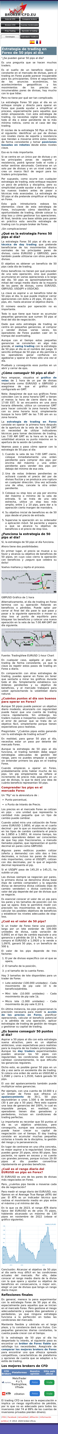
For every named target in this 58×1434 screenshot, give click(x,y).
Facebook (12, 1417)
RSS (4, 1417)
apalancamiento (12, 1096)
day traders (26, 1051)
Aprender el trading (29, 31)
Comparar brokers (29, 19)
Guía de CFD (10, 19)
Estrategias (10, 37)
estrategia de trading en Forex (32, 421)
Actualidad (23, 1417)
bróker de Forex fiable (35, 1343)
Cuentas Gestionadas (29, 25)
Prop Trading (10, 31)
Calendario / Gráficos (29, 37)
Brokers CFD (10, 25)
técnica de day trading (19, 244)
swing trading (24, 346)
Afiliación (34, 1417)
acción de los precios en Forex (29, 1013)
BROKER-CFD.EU (20, 15)
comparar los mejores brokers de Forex (29, 1349)
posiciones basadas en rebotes (29, 143)
